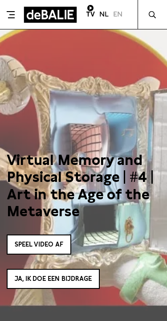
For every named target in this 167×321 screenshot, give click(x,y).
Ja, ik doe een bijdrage (53, 278)
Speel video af (39, 244)
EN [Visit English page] (117, 14)
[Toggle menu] (11, 14)
